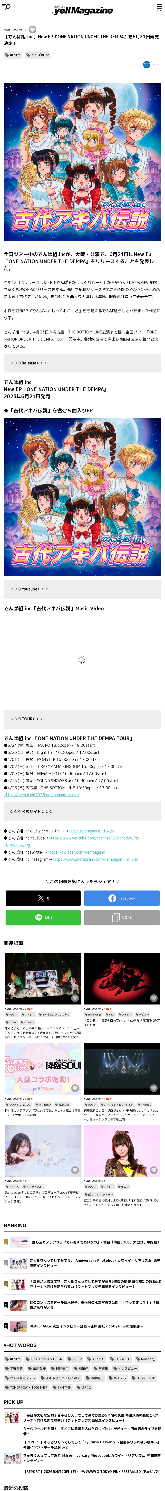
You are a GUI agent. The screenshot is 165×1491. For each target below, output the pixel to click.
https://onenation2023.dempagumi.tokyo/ (41, 794)
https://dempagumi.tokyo (91, 831)
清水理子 (97, 1378)
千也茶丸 (146, 1104)
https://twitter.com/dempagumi (76, 852)
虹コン (125, 1186)
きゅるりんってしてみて (55, 1014)
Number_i (148, 1359)
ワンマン (29, 1022)
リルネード (123, 1359)
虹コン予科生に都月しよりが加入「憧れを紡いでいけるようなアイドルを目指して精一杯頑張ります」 (122, 1202)
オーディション (35, 1186)
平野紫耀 (16, 1368)
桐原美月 (62, 1368)
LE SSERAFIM (145, 1378)
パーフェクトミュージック (118, 1104)
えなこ (86, 1387)
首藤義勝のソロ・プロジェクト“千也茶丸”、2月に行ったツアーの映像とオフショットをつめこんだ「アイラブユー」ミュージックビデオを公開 (121, 1114)
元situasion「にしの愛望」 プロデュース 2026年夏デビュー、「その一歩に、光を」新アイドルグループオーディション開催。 (43, 1197)
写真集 (103, 1368)
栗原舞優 (39, 1368)
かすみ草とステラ (22, 1378)
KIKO (111, 1014)
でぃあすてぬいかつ (20, 1104)
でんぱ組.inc (40, 55)
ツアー (13, 1022)
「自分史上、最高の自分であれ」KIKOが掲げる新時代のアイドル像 (122, 1022)
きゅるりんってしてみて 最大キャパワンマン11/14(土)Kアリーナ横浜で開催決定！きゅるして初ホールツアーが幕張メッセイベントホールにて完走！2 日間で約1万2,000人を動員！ (43, 1032)
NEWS (7, 29)
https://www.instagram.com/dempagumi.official (95, 859)
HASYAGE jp (94, 1014)
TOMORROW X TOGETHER (29, 1387)
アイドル (30, 1014)
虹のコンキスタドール (100, 1194)
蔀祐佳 (83, 1368)
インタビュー (127, 1368)
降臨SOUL (63, 1104)
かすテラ (120, 1378)
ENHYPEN (64, 1387)
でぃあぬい (45, 1104)
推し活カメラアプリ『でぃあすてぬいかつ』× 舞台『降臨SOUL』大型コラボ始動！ (42, 1112)
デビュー (144, 1014)
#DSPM (15, 55)
